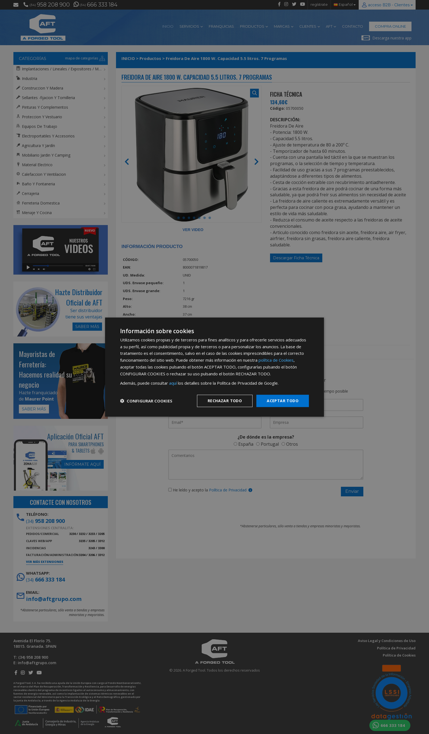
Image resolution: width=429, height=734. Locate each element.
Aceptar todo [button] (282, 400)
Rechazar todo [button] (225, 400)
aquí (173, 383)
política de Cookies (276, 360)
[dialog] (214, 366)
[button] (146, 401)
